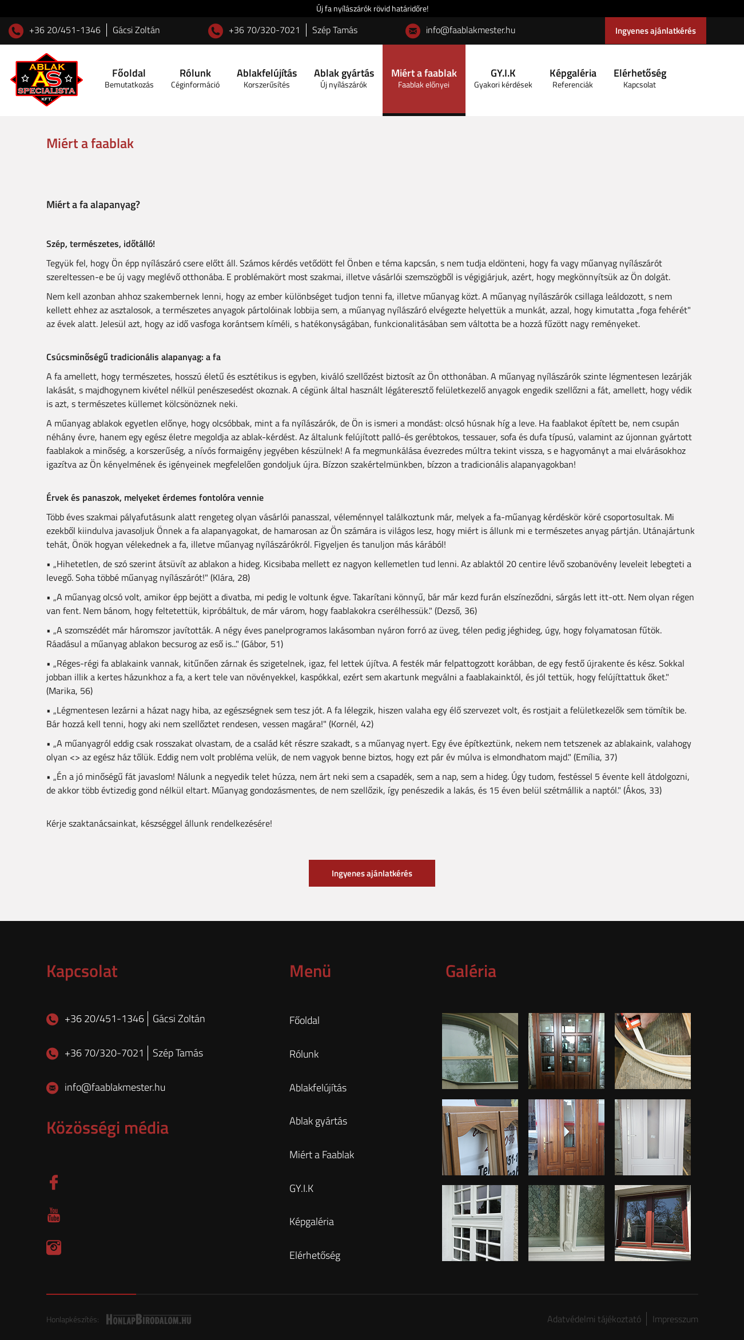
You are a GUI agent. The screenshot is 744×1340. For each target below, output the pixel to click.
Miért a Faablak (321, 1154)
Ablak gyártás (344, 77)
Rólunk (195, 77)
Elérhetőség (640, 77)
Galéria (470, 971)
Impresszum (675, 1319)
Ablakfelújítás (267, 77)
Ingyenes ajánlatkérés (655, 30)
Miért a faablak (424, 77)
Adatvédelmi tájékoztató (595, 1319)
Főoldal (129, 77)
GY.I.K (503, 77)
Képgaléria (573, 77)
